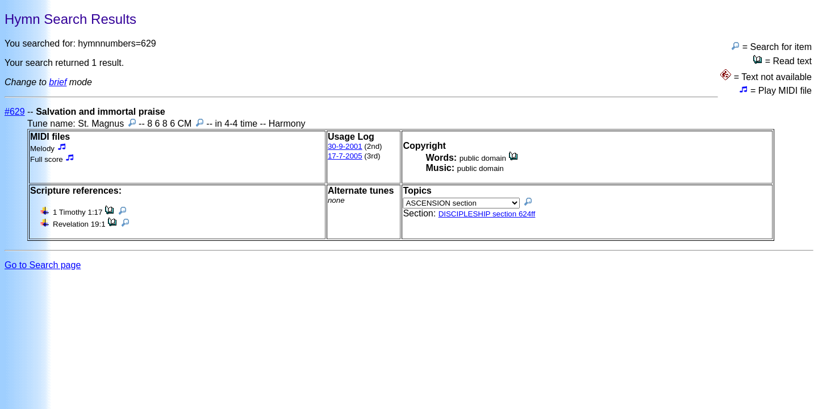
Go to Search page (43, 265)
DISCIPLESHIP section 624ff (487, 214)
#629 (15, 111)
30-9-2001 (345, 146)
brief (57, 82)
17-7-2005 (345, 156)
